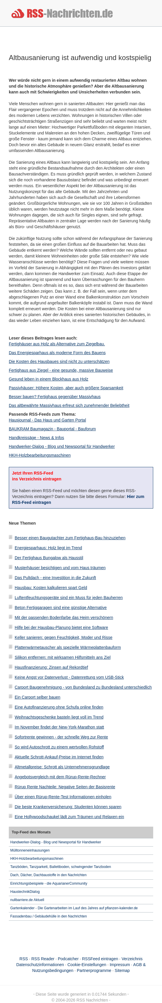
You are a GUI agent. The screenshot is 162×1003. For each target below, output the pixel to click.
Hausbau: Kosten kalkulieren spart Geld (51, 587)
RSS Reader (43, 958)
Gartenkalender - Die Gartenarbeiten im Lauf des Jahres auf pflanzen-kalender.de (74, 908)
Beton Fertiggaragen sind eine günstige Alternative (61, 607)
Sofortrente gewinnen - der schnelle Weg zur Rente (61, 737)
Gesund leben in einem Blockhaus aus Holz (48, 379)
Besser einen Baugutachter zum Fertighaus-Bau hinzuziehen (70, 537)
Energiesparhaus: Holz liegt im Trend (48, 547)
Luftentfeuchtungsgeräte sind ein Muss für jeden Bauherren (69, 597)
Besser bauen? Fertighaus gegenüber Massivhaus (55, 396)
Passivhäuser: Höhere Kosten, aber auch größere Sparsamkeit (66, 387)
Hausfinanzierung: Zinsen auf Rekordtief (51, 667)
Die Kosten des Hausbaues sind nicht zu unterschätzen (59, 361)
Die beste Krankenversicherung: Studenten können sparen (68, 806)
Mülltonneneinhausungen (30, 850)
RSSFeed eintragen (100, 958)
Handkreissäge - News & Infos (36, 437)
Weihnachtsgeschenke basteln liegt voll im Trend (59, 717)
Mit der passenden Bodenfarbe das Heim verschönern (64, 617)
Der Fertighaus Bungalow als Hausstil (49, 557)
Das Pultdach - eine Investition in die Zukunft (55, 577)
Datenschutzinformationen (40, 964)
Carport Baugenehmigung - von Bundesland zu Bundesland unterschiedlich (83, 687)
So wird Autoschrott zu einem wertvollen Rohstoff (59, 747)
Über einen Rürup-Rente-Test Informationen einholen (63, 796)
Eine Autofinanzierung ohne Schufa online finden (59, 707)
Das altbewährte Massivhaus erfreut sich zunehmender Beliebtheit (69, 405)
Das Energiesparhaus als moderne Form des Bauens (57, 352)
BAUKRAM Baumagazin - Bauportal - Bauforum (52, 429)
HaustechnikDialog (25, 892)
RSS (23, 958)
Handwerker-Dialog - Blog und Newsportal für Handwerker (62, 446)
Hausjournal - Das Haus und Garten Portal (47, 420)
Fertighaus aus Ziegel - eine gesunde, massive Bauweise (61, 370)
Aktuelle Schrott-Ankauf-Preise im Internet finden (59, 757)
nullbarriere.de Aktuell (27, 900)
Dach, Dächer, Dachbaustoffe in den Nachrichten (48, 875)
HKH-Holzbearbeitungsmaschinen (40, 455)
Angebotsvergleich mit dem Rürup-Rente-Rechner (60, 777)
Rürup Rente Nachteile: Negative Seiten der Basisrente (65, 786)
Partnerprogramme (94, 970)
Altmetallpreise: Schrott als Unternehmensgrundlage (62, 767)
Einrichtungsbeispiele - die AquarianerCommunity (48, 883)
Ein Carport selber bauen (37, 697)
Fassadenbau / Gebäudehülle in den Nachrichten (48, 916)
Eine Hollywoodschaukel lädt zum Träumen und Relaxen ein (69, 816)
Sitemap (122, 970)
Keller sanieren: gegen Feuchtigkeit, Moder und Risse (63, 637)
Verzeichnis (132, 958)
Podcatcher (68, 958)
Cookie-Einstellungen (87, 964)
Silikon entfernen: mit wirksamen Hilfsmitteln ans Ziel (63, 657)
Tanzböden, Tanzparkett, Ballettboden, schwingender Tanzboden (60, 867)
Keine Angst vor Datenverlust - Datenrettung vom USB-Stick (69, 677)
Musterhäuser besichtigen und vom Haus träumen (60, 567)
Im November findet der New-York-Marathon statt (59, 727)
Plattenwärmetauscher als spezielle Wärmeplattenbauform (68, 647)
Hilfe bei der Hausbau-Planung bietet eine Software (61, 627)
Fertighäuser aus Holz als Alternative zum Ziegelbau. (57, 344)
